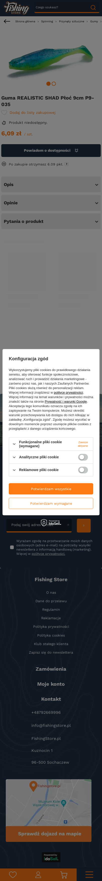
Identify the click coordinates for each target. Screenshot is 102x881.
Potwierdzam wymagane (51, 503)
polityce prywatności (68, 392)
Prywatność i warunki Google (66, 401)
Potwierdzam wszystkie (51, 489)
